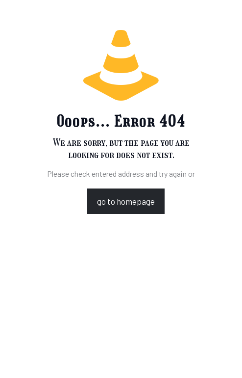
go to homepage (126, 201)
